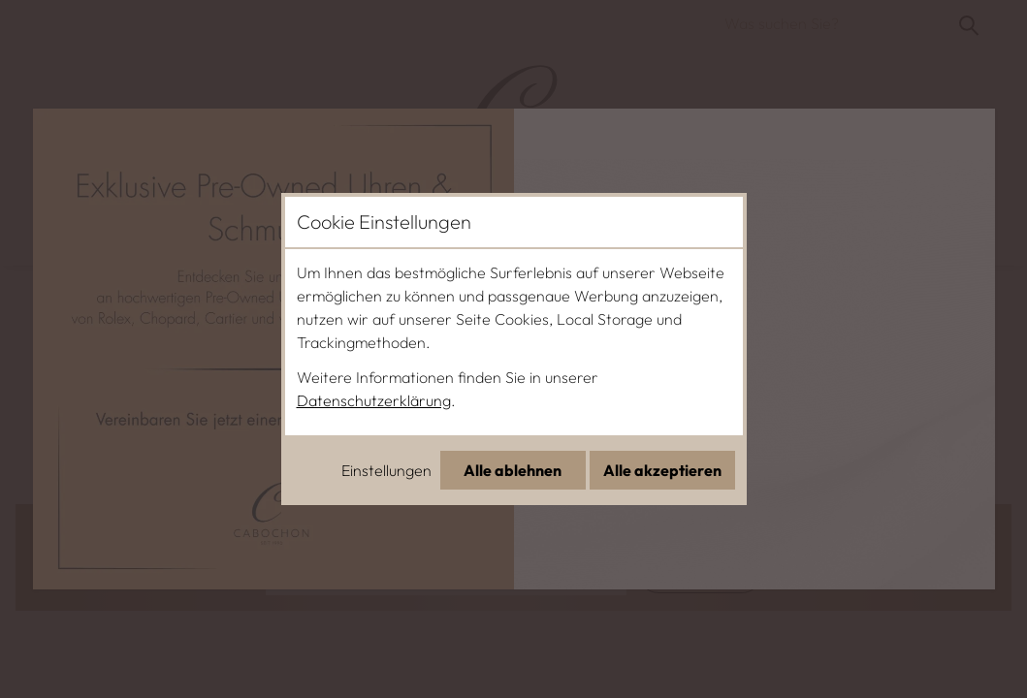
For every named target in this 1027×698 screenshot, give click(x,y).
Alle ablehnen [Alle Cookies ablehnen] (513, 470)
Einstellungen (386, 470)
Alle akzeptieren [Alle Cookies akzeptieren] (662, 470)
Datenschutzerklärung (374, 400)
